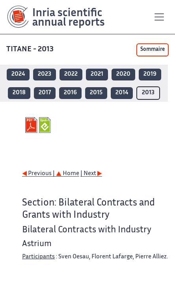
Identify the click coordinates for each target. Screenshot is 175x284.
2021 (97, 74)
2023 (44, 74)
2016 (70, 92)
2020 (123, 74)
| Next (91, 173)
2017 (45, 92)
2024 (18, 74)
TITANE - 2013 (30, 49)
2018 (19, 92)
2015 (96, 92)
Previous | (39, 173)
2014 (121, 92)
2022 (71, 74)
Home (67, 173)
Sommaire (152, 49)
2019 (149, 74)
